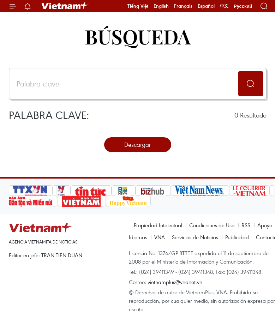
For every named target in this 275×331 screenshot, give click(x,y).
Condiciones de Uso (211, 225)
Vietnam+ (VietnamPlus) (64, 6)
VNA (159, 237)
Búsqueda (138, 36)
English (161, 6)
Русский (243, 6)
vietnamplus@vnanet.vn (175, 281)
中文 (224, 6)
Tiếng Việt (137, 6)
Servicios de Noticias (195, 237)
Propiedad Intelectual (158, 225)
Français (183, 6)
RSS (245, 225)
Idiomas (138, 237)
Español (206, 6)
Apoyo (264, 225)
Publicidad (237, 237)
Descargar (137, 144)
